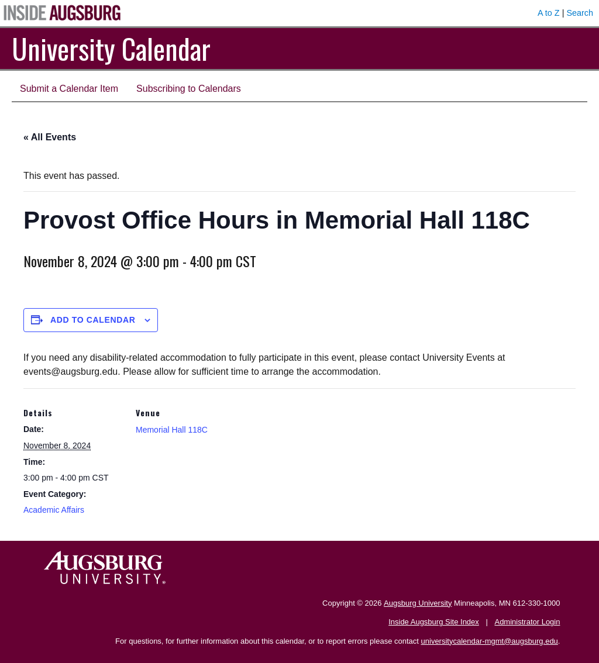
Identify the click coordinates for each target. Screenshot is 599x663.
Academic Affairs (53, 509)
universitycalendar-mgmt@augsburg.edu (489, 641)
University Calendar (111, 48)
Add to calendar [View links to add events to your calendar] (93, 319)
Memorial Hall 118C (172, 429)
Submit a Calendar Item (69, 89)
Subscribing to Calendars (188, 89)
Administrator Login (527, 621)
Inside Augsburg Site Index (433, 621)
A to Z (549, 13)
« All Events (49, 137)
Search (579, 13)
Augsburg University (418, 603)
